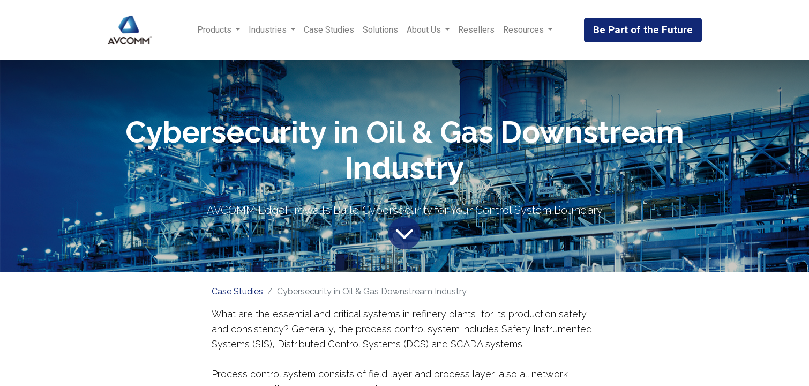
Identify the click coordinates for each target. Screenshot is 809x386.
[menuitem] (328, 30)
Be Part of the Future (643, 30)
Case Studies (237, 291)
